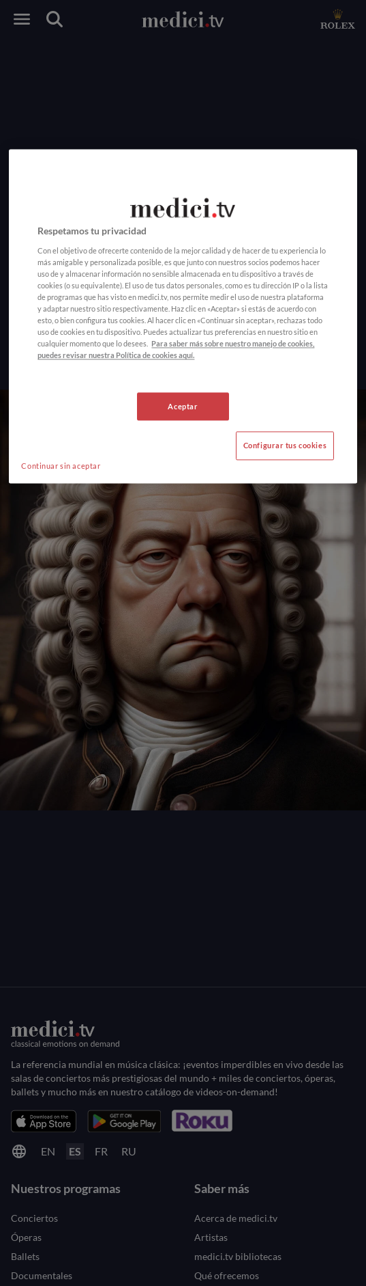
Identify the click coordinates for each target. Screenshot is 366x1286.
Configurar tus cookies (285, 445)
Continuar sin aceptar (60, 466)
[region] (182, 317)
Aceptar (183, 406)
